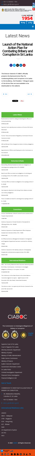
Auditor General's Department (10, 364)
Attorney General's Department (10, 350)
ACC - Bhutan (5, 424)
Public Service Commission (9, 358)
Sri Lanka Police (6, 369)
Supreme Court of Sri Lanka (9, 344)
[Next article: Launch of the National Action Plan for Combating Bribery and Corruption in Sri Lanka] (30, 94)
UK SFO (3, 433)
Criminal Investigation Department (11, 372)
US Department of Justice (9, 430)
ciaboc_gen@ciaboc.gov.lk (11, 4)
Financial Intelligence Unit (9, 378)
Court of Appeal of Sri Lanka (9, 347)
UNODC (3, 413)
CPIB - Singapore (6, 419)
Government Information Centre (11, 367)
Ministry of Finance (7, 361)
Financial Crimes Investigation (10, 375)
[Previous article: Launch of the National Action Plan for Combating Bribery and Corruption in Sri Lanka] (5, 94)
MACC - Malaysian (6, 416)
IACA (2, 435)
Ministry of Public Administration (11, 355)
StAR (2, 427)
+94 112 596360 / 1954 (10, 2)
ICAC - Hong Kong (6, 421)
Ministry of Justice (6, 352)
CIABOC (15, 443)
